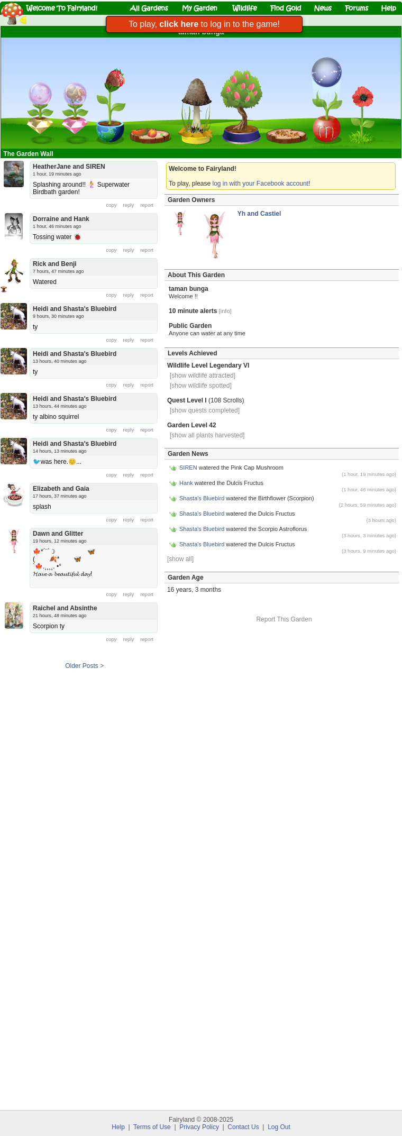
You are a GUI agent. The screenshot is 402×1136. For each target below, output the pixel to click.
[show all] (180, 559)
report (146, 205)
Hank (187, 483)
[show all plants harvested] (207, 435)
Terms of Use (152, 1127)
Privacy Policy (199, 1127)
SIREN (189, 467)
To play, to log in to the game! (204, 24)
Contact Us (243, 1127)
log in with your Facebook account (260, 183)
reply (128, 205)
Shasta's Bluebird (201, 498)
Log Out (279, 1127)
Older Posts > (84, 666)
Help (118, 1127)
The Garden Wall (29, 154)
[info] (225, 311)
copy (111, 205)
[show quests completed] (205, 410)
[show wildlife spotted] (201, 385)
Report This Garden (284, 619)
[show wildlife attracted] (202, 375)
